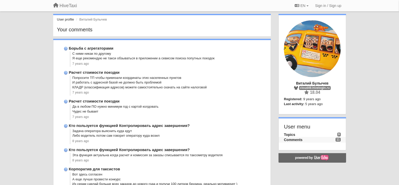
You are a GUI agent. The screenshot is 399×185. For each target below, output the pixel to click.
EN (301, 6)
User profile (65, 19)
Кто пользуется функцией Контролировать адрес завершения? (129, 125)
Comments (293, 140)
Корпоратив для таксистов (94, 169)
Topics (289, 135)
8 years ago (80, 141)
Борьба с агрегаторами (91, 48)
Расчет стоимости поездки (94, 72)
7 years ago (80, 64)
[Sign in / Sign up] (328, 5)
